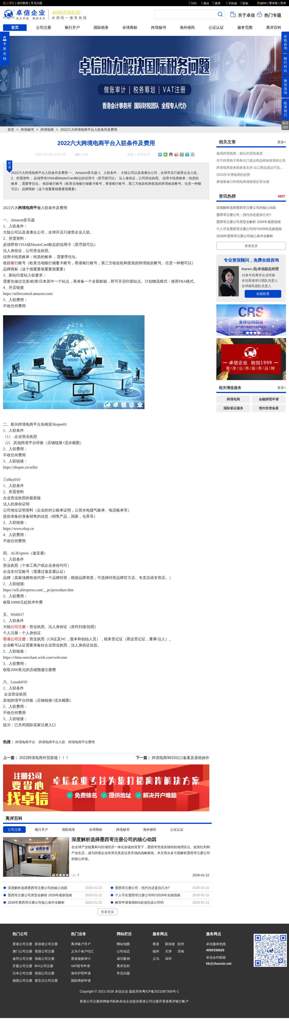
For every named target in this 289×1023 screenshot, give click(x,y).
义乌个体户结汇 (82, 951)
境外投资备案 (269, 408)
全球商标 (129, 27)
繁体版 (273, 3)
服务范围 (244, 27)
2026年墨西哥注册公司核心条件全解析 (244, 236)
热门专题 (268, 14)
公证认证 (216, 27)
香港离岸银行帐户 (175, 1001)
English (261, 3)
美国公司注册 (44, 951)
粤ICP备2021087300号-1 (160, 991)
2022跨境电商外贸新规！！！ (44, 758)
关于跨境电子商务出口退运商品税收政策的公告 (251, 160)
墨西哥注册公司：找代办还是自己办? (243, 215)
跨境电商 (47, 129)
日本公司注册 (22, 973)
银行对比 (285, 64)
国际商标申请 (81, 980)
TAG (193, 3)
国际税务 (101, 27)
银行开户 (72, 27)
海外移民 (187, 27)
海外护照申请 (81, 973)
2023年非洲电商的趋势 (233, 174)
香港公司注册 (14, 639)
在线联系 (262, 294)
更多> (281, 142)
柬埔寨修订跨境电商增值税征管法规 (242, 182)
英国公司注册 (44, 973)
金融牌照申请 (269, 399)
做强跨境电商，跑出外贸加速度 (239, 153)
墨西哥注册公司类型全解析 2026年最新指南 (248, 222)
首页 (15, 27)
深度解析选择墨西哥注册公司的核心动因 (246, 208)
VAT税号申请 (80, 966)
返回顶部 (285, 125)
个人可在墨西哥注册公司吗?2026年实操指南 (249, 229)
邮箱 (244, 3)
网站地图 (123, 944)
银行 (14, 263)
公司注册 (43, 27)
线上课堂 (8, 3)
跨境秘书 (158, 27)
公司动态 (123, 951)
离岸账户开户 (81, 944)
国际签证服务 (233, 408)
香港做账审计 (81, 958)
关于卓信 (242, 14)
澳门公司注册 (22, 951)
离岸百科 (273, 27)
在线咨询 (285, 42)
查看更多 (107, 912)
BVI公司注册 (44, 966)
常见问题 (36, 3)
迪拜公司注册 (22, 958)
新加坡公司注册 (46, 944)
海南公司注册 (44, 958)
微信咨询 (285, 86)
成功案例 (22, 3)
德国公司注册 (22, 980)
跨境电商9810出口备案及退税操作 (180, 758)
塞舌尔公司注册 (46, 980)
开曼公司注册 (22, 966)
